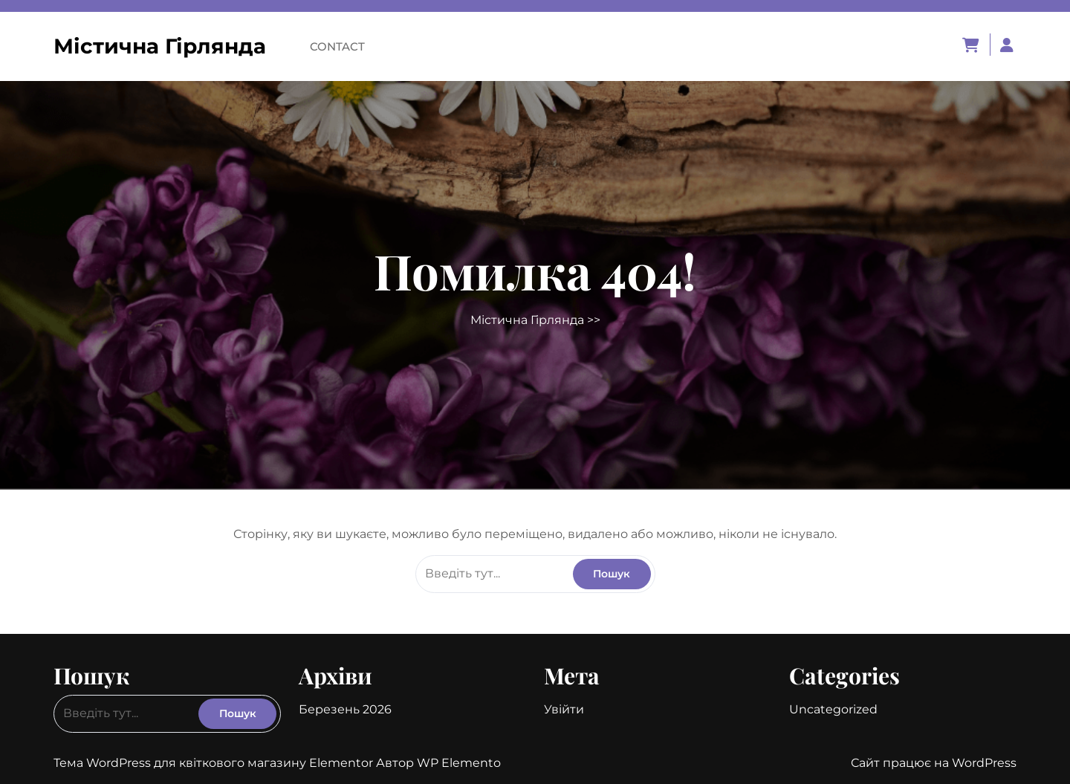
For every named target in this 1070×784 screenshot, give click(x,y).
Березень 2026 (345, 709)
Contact (337, 46)
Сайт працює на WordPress (933, 763)
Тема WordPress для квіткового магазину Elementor (215, 763)
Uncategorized (833, 709)
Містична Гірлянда (160, 46)
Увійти (564, 709)
